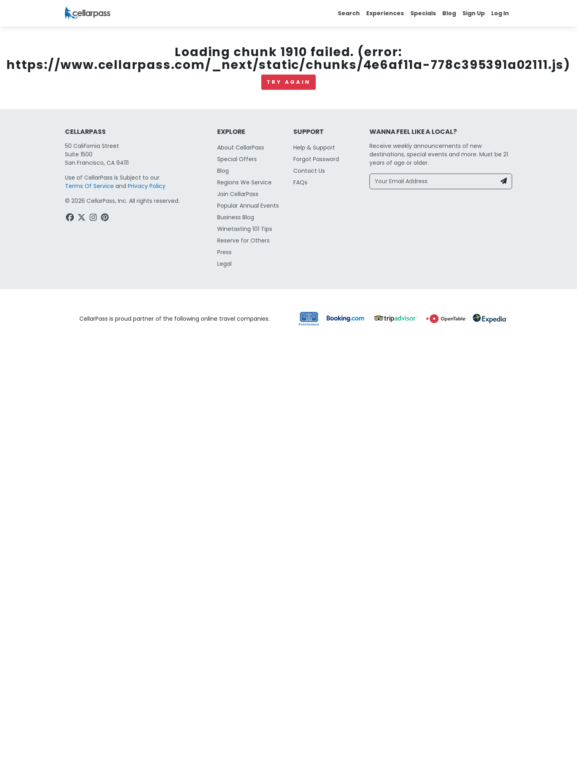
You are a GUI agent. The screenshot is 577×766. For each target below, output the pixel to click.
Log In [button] (500, 13)
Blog (449, 13)
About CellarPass (240, 754)
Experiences (385, 13)
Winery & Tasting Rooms (181, 233)
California (78, 233)
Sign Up (473, 13)
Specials (423, 13)
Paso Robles (119, 233)
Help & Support (314, 754)
